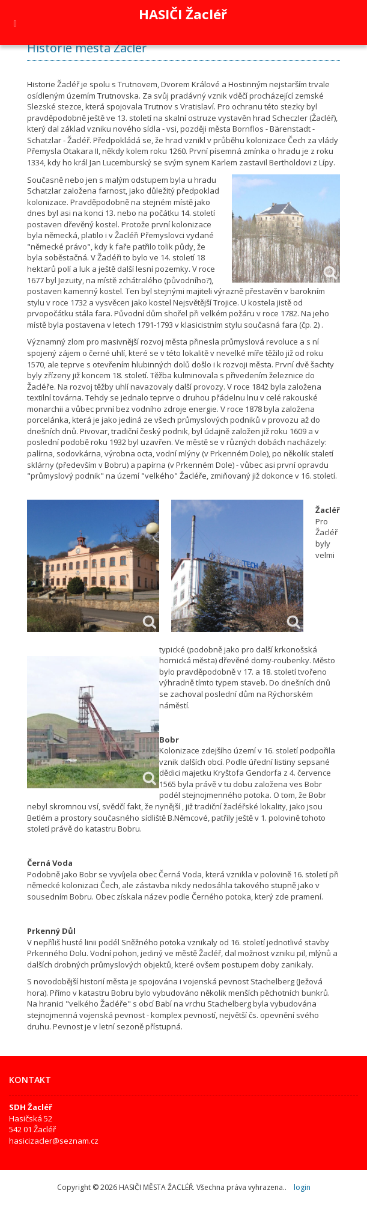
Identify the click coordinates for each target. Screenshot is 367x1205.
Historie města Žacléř (87, 48)
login (302, 1187)
